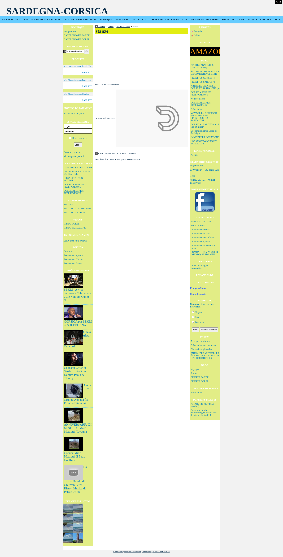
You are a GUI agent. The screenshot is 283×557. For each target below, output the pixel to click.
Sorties (194, 373)
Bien (196, 317)
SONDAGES (228, 19)
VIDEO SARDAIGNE (75, 227)
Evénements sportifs (73, 255)
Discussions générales (201, 349)
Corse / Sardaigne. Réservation (199, 266)
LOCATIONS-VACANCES (78, 163)
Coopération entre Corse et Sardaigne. (204, 132)
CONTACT (265, 19)
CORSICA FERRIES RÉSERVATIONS (74, 185)
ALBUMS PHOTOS (125, 19)
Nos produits (70, 31)
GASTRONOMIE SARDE (77, 35)
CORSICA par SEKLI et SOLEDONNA (78, 323)
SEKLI (115, 153)
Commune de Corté (200, 233)
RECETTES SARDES (203, 82)
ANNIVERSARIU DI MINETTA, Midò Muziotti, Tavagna (78, 428)
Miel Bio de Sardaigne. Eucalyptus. (77, 80)
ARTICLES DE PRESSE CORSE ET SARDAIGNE (205, 87)
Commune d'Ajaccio (200, 241)
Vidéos (110, 26)
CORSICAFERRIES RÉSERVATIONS (74, 192)
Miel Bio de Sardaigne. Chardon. (76, 94)
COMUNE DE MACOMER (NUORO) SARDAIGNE (204, 253)
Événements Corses (73, 259)
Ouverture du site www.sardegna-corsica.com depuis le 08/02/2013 (204, 412)
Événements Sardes (73, 263)
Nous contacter (198, 98)
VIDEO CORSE (72, 223)
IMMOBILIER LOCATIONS (78, 167)
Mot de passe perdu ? (74, 156)
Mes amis (68, 204)
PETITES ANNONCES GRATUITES (42, 19)
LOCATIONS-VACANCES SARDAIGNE (77, 172)
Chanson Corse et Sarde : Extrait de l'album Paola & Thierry (75, 373)
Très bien (198, 322)
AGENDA (252, 19)
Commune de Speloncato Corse (203, 246)
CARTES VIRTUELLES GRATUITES (168, 19)
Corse (100, 153)
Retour (99, 118)
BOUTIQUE (106, 19)
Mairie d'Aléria (198, 225)
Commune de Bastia (200, 229)
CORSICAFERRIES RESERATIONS (201, 103)
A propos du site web (201, 341)
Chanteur (107, 153)
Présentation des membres (203, 345)
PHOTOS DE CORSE (74, 212)
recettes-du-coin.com (201, 221)
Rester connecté (79, 138)
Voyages (195, 369)
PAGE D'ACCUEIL (11, 19)
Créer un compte (72, 152)
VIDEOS (142, 19)
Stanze (121, 153)
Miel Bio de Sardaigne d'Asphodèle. (78, 66)
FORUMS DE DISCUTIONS (205, 19)
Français (196, 31)
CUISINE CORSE (200, 381)
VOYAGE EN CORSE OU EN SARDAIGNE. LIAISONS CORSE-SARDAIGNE (204, 117)
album (127, 153)
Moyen (197, 312)
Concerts (68, 251)
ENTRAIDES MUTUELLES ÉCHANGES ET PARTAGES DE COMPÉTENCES (205, 355)
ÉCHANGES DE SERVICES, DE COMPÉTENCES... (205, 72)
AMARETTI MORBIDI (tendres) (202, 404)
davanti (133, 153)
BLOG (277, 19)
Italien (195, 35)
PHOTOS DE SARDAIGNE (77, 208)
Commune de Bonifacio (202, 237)
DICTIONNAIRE (205, 282)
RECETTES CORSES (203, 78)
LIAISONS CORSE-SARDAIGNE (80, 19)
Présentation (197, 109)
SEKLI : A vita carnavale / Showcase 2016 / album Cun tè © (77, 295)
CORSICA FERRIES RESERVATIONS (201, 93)
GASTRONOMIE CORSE (77, 39)
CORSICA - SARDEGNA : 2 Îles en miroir (205, 125)
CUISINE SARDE (200, 377)
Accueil (194, 155)
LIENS (240, 19)
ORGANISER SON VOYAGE (73, 179)
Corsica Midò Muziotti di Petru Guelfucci (74, 456)
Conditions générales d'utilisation (127, 551)
